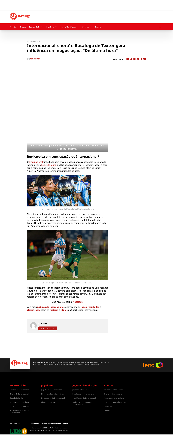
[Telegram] (141, 59)
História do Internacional (19, 390)
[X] (131, 59)
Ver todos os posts (47, 328)
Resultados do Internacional (83, 394)
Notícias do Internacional (113, 390)
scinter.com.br (42, 362)
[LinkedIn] (134, 59)
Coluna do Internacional (113, 394)
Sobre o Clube (34, 27)
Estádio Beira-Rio (16, 398)
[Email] (144, 59)
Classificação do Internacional (84, 398)
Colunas (23, 27)
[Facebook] (127, 59)
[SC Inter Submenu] (91, 27)
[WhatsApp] (137, 59)
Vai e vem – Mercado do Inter (115, 402)
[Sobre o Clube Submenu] (42, 27)
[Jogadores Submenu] (56, 27)
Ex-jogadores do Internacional (53, 398)
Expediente (108, 406)
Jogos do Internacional (81, 390)
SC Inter (85, 27)
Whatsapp (77, 301)
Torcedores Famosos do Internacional (19, 411)
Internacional (36, 161)
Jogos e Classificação (68, 27)
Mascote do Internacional (20, 406)
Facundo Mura (48, 164)
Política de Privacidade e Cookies (54, 423)
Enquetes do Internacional (114, 398)
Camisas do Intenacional (19, 402)
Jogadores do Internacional (51, 390)
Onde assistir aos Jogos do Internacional (82, 403)
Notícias (13, 27)
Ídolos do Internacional (50, 402)
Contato (98, 27)
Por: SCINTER (33, 59)
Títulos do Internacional (19, 394)
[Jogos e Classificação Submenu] (78, 27)
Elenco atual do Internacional (52, 394)
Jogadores (50, 27)
